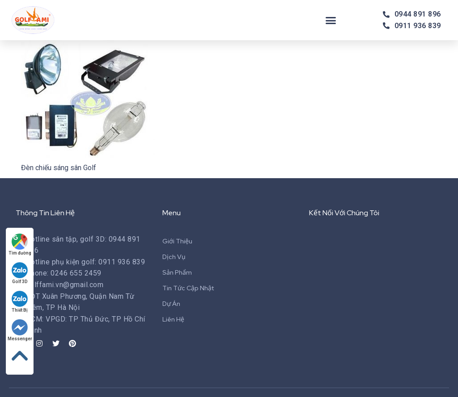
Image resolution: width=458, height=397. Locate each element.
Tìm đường (19, 244)
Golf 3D (20, 273)
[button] (330, 20)
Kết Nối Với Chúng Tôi (344, 212)
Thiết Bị (20, 302)
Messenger (20, 330)
